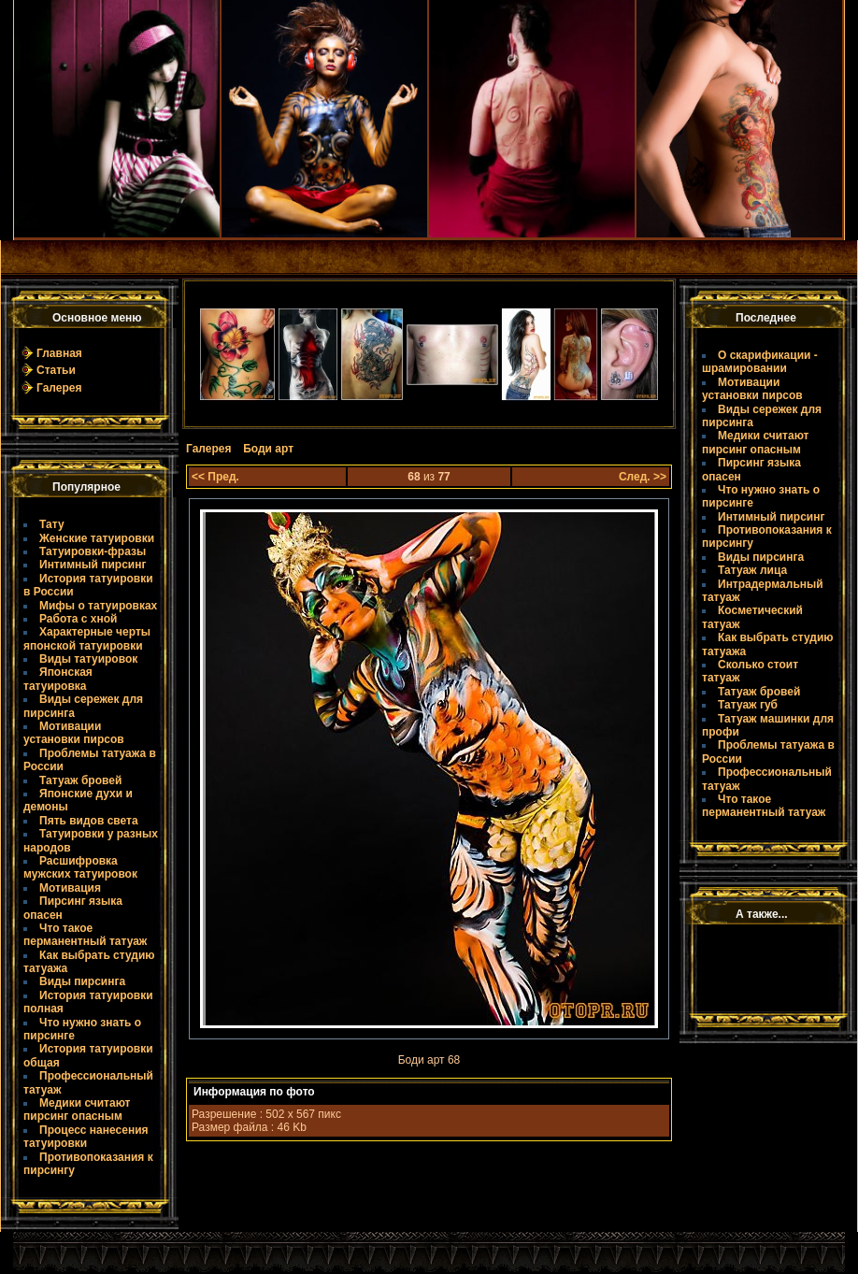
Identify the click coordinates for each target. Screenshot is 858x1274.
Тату (51, 524)
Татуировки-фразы (92, 551)
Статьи (56, 370)
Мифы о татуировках (98, 605)
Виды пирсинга (82, 981)
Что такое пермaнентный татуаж (85, 935)
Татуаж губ (748, 704)
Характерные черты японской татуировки (86, 638)
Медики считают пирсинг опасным (76, 1109)
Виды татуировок (88, 659)
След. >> (642, 476)
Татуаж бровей (80, 780)
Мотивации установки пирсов (73, 733)
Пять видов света (88, 820)
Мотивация (70, 888)
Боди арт (268, 448)
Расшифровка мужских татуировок (80, 867)
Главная (59, 353)
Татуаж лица (752, 570)
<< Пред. (215, 476)
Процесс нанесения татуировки (86, 1137)
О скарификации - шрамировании (760, 362)
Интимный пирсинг (92, 564)
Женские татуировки (96, 538)
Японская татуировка (58, 679)
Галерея (58, 387)
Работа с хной (78, 618)
